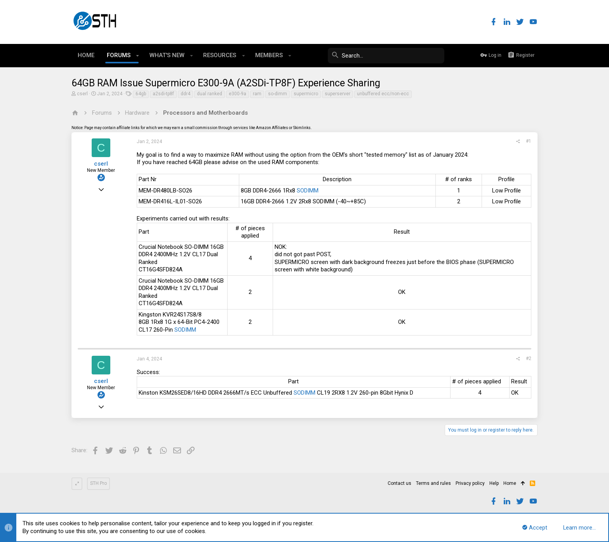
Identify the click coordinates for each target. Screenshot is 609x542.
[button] (137, 55)
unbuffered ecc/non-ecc (383, 93)
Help (494, 483)
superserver (337, 93)
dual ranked (209, 93)
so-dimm (277, 93)
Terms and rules (433, 483)
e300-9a (237, 93)
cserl (82, 93)
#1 (528, 141)
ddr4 (185, 93)
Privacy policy (470, 483)
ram (257, 93)
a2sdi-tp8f (163, 93)
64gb (141, 93)
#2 (528, 358)
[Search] (386, 55)
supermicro (306, 93)
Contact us (399, 483)
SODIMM (307, 190)
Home (509, 483)
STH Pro (98, 483)
